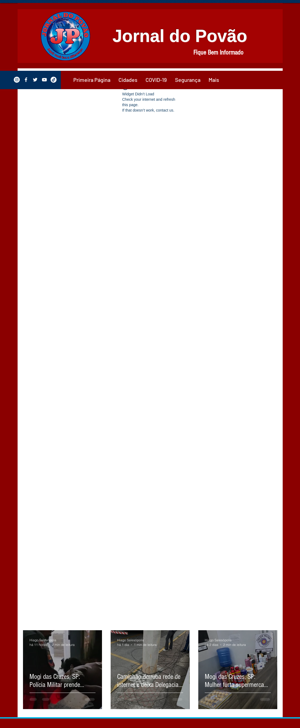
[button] (127, 79)
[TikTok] (54, 80)
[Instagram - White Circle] (17, 80)
